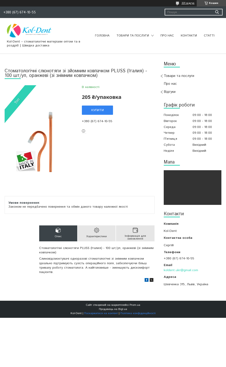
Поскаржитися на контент (101, 313)
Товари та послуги (132, 35)
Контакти (189, 35)
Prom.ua (135, 305)
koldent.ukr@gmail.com (181, 270)
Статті (209, 35)
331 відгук (187, 3)
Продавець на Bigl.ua (113, 309)
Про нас (167, 35)
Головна (102, 35)
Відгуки (169, 91)
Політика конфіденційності (138, 313)
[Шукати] (217, 12)
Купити (97, 110)
